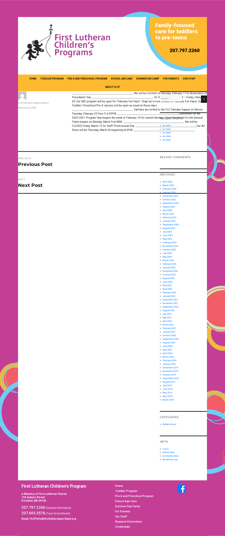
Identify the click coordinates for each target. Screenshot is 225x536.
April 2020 (167, 353)
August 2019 (169, 382)
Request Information (128, 521)
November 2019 (170, 371)
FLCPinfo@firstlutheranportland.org (53, 518)
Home (32, 78)
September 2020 (171, 339)
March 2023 (168, 260)
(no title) (167, 132)
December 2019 (170, 367)
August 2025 (169, 206)
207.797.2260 (185, 50)
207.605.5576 (33, 513)
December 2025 (170, 196)
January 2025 (169, 221)
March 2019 (168, 399)
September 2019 (171, 378)
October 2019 (169, 374)
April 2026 (167, 181)
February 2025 (169, 217)
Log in (166, 448)
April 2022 (167, 289)
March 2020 (168, 357)
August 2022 (169, 278)
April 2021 (167, 321)
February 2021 (169, 328)
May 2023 (167, 256)
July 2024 (167, 231)
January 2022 (169, 296)
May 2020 (167, 349)
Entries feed (168, 452)
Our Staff (189, 78)
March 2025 (168, 214)
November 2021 (170, 303)
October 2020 (169, 335)
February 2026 (169, 189)
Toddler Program (52, 78)
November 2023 (170, 246)
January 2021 (169, 332)
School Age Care (121, 78)
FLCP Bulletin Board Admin (33, 102)
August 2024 (169, 228)
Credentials (122, 526)
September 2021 (171, 307)
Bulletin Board (169, 424)
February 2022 (169, 292)
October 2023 (169, 249)
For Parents (171, 78)
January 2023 (169, 267)
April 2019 (167, 396)
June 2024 (168, 235)
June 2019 (168, 389)
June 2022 (168, 282)
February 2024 (169, 242)
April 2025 (167, 210)
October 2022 (169, 274)
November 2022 (170, 271)
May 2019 (167, 392)
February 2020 (169, 360)
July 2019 (167, 385)
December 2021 (170, 299)
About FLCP (112, 87)
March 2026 (168, 185)
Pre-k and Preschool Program (87, 78)
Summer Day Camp (147, 78)
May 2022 (167, 285)
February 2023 (169, 264)
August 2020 (169, 342)
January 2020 (169, 364)
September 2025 (171, 203)
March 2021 (168, 324)
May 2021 (167, 317)
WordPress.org (170, 459)
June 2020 (168, 346)
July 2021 (167, 314)
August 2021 (169, 310)
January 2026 (169, 192)
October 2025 (169, 199)
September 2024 (171, 224)
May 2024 (167, 239)
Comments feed (170, 456)
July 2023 (167, 253)
